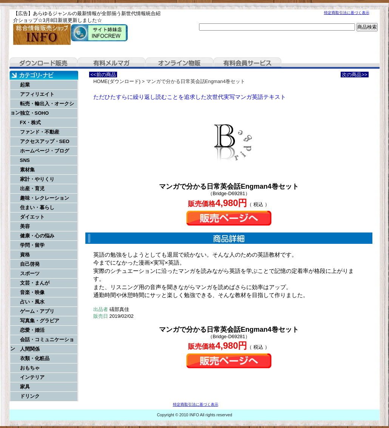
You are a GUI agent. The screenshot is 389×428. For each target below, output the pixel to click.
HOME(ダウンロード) (116, 81)
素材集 (27, 169)
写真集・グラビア (39, 320)
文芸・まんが (34, 283)
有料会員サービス (247, 63)
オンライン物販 (179, 63)
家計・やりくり (37, 179)
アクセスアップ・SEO (44, 141)
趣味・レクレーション (44, 198)
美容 (25, 226)
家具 (25, 387)
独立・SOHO (34, 113)
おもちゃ (30, 368)
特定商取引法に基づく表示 (346, 13)
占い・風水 (32, 302)
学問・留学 (32, 245)
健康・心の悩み (37, 236)
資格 (25, 254)
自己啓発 (30, 264)
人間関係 (30, 349)
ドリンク (30, 396)
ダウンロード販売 (43, 63)
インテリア (32, 377)
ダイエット (32, 217)
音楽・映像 (32, 292)
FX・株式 (30, 122)
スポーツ (30, 273)
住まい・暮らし (37, 207)
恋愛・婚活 (32, 330)
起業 (25, 85)
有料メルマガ (111, 63)
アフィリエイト (37, 94)
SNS (25, 160)
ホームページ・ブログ (44, 151)
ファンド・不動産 (39, 132)
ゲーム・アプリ (37, 311)
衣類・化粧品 (34, 358)
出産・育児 (32, 188)
